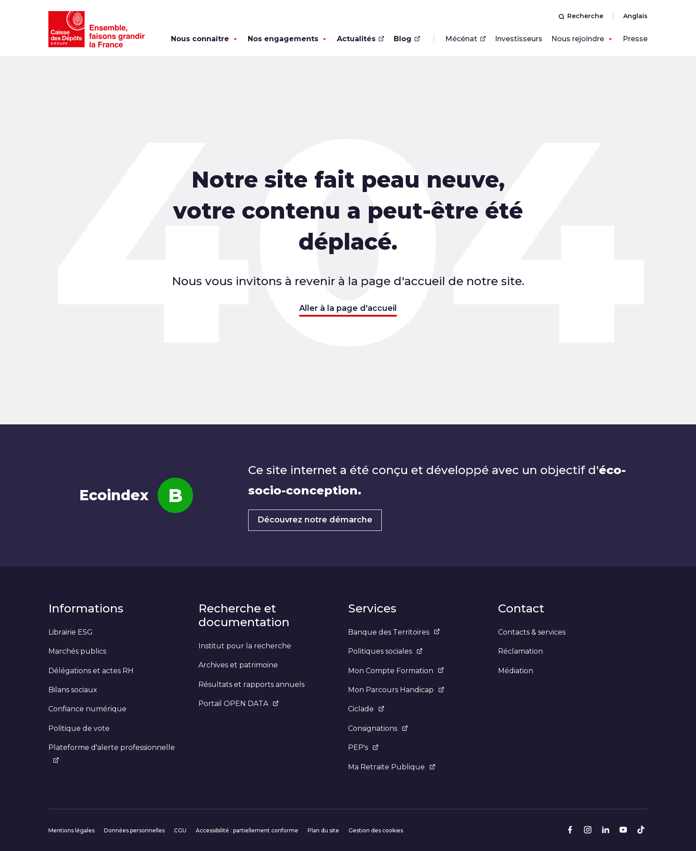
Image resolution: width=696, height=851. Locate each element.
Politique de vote (79, 728)
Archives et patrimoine (238, 665)
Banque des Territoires (394, 632)
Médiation (515, 671)
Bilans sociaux (72, 690)
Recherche (580, 16)
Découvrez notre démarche (314, 520)
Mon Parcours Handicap (396, 690)
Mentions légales (71, 830)
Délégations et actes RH (91, 671)
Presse (635, 39)
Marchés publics (77, 651)
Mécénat (465, 39)
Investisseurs (518, 39)
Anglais (635, 16)
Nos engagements (283, 39)
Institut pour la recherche (244, 646)
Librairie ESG (70, 632)
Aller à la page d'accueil (348, 308)
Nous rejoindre (577, 39)
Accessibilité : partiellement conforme (247, 830)
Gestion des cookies (375, 830)
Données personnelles (134, 830)
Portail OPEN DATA (238, 703)
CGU (180, 830)
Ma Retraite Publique (391, 767)
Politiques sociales (385, 651)
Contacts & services (532, 632)
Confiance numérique (87, 709)
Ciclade (366, 709)
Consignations (378, 728)
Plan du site (323, 830)
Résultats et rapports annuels (251, 684)
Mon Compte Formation (396, 671)
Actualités (360, 39)
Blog (407, 39)
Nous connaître (200, 39)
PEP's (363, 747)
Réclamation (520, 651)
